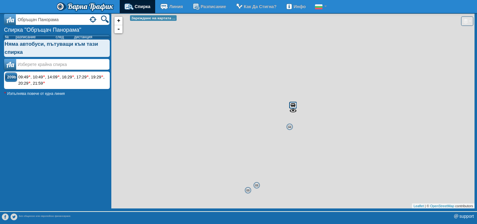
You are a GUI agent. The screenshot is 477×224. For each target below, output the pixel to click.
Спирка (137, 6)
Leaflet (419, 206)
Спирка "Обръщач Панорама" (42, 30)
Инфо (296, 6)
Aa (10, 19)
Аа (10, 64)
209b (11, 77)
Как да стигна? (255, 6)
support (466, 216)
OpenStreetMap (442, 206)
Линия (171, 6)
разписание (209, 6)
